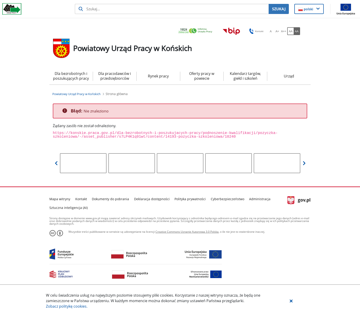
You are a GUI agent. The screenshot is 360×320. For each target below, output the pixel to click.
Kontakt (81, 199)
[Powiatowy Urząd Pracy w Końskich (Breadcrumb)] (76, 94)
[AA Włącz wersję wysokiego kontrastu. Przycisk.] (297, 31)
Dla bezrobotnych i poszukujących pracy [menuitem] (71, 76)
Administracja (259, 199)
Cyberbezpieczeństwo (227, 199)
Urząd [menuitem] (289, 76)
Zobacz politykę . (66, 306)
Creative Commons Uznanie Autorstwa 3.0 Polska (187, 232)
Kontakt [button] (256, 31)
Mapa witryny (59, 199)
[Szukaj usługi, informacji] (172, 9)
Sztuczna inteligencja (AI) (68, 207)
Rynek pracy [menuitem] (158, 76)
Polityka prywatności (190, 199)
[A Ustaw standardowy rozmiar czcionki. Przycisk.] (270, 31)
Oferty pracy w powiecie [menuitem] (201, 76)
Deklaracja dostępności (152, 199)
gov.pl (299, 200)
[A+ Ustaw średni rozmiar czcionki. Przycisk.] (277, 31)
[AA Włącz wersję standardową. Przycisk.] (290, 31)
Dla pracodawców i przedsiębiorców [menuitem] (114, 76)
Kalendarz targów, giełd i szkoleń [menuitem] (245, 76)
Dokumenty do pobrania (110, 199)
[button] (291, 300)
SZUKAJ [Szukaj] (279, 8)
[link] (196, 31)
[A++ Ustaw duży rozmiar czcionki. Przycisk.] (283, 31)
